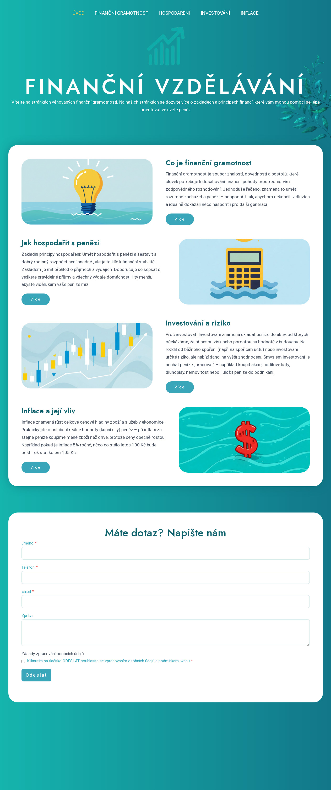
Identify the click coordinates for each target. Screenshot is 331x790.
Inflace (247, 13)
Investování (214, 13)
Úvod (80, 13)
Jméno (29, 544)
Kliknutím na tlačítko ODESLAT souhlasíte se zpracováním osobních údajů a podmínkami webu (110, 666)
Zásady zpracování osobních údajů (55, 658)
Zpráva (27, 618)
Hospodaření (174, 13)
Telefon (29, 569)
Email (27, 593)
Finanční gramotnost (122, 13)
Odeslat (36, 680)
